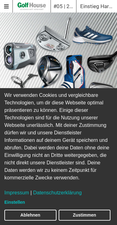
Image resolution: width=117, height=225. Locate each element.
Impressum (16, 192)
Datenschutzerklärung (57, 192)
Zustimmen (84, 215)
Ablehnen (30, 215)
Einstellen (14, 202)
